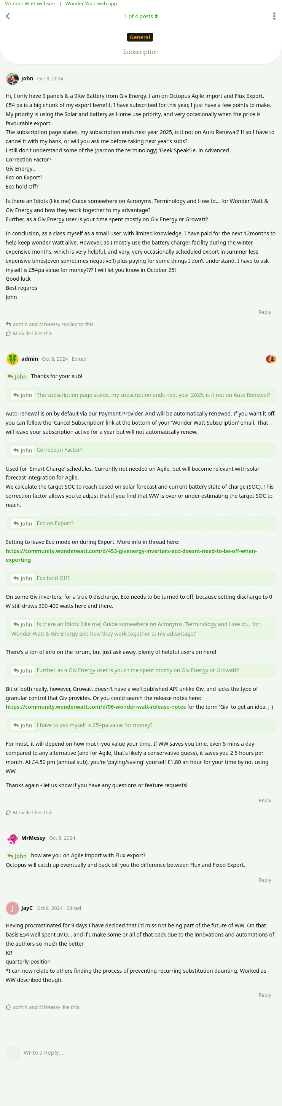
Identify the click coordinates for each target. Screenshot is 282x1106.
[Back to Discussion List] (7, 16)
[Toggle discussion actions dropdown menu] (274, 16)
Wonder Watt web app (91, 3)
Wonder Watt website (30, 3)
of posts (141, 16)
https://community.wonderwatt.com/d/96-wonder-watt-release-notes (96, 706)
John (21, 376)
